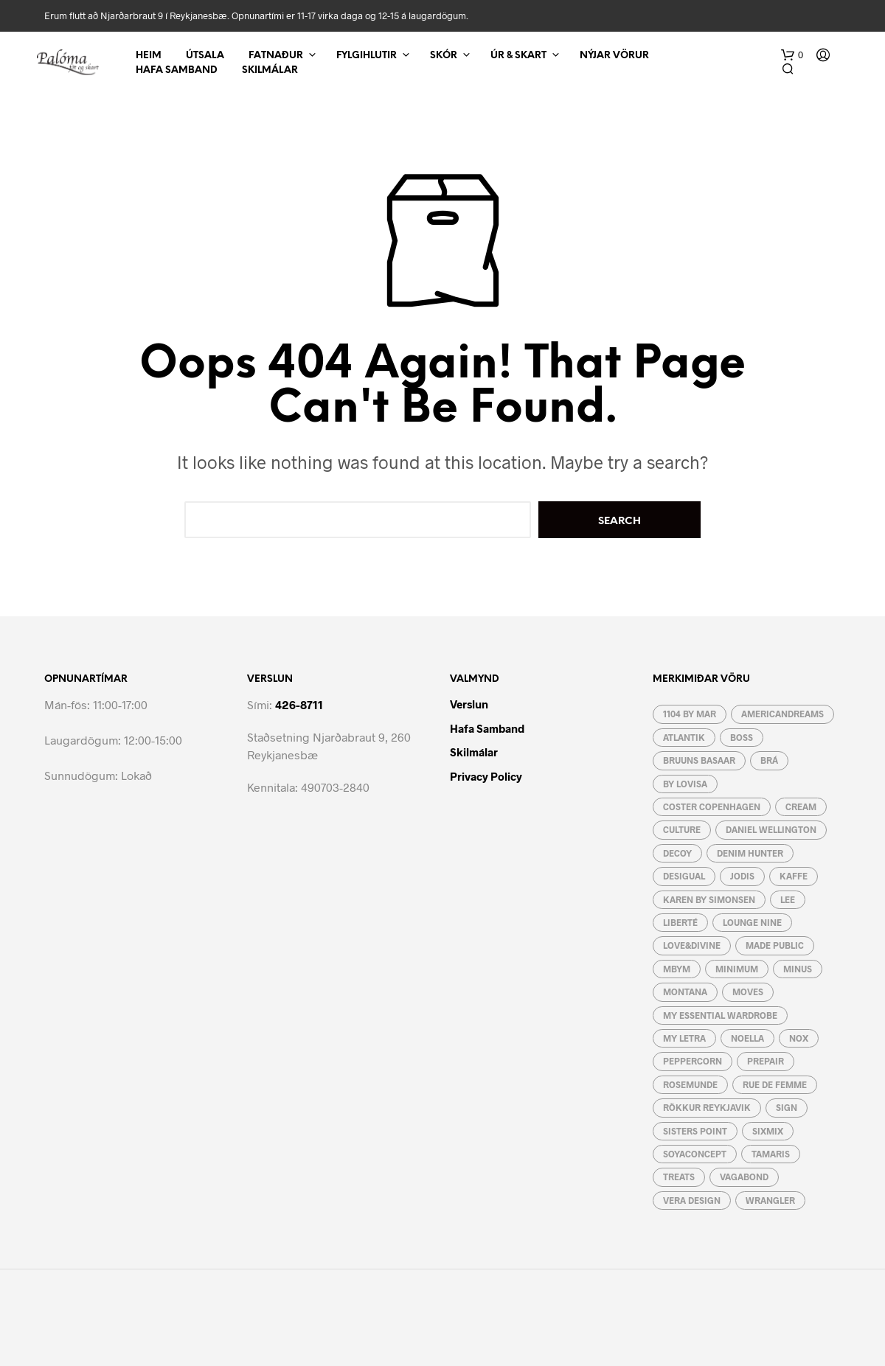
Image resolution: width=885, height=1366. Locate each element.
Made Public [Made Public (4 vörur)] (775, 945)
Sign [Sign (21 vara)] (786, 1107)
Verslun (469, 704)
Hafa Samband (177, 70)
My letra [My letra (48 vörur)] (684, 1038)
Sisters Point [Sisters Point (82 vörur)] (695, 1131)
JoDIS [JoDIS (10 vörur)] (742, 876)
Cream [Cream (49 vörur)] (800, 806)
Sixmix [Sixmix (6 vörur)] (767, 1131)
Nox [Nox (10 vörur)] (798, 1038)
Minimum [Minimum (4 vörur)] (736, 968)
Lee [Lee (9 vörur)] (787, 899)
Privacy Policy (486, 776)
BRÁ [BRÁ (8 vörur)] (769, 760)
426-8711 (299, 704)
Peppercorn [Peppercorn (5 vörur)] (692, 1061)
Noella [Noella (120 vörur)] (747, 1038)
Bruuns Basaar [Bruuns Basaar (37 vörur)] (699, 760)
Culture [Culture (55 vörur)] (682, 829)
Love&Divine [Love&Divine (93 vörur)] (692, 945)
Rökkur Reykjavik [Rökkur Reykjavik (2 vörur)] (707, 1107)
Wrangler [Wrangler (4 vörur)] (770, 1200)
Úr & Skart (518, 55)
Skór (443, 55)
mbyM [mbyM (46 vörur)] (676, 968)
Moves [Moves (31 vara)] (747, 991)
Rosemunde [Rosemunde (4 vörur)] (690, 1084)
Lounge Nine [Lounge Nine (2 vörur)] (752, 922)
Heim (149, 55)
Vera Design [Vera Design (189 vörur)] (692, 1200)
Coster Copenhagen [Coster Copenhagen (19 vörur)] (711, 806)
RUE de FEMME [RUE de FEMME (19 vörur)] (775, 1084)
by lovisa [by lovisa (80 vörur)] (685, 783)
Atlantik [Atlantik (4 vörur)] (684, 737)
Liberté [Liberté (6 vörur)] (680, 922)
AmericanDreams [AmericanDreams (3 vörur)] (782, 713)
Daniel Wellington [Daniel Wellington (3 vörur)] (771, 829)
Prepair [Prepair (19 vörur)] (765, 1061)
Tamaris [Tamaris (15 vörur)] (771, 1154)
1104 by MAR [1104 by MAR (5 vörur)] (689, 713)
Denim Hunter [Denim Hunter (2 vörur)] (750, 853)
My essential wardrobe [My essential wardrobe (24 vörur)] (720, 1015)
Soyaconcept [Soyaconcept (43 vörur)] (694, 1154)
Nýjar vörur (614, 55)
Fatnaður (276, 55)
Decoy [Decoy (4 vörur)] (677, 853)
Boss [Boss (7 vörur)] (741, 737)
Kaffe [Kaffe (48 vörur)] (794, 876)
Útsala (205, 55)
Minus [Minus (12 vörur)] (797, 968)
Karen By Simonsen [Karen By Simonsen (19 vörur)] (709, 899)
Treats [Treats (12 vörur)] (679, 1176)
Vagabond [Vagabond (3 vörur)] (744, 1176)
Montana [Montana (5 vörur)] (685, 991)
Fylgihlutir (366, 55)
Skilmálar (270, 70)
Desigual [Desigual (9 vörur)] (684, 876)
